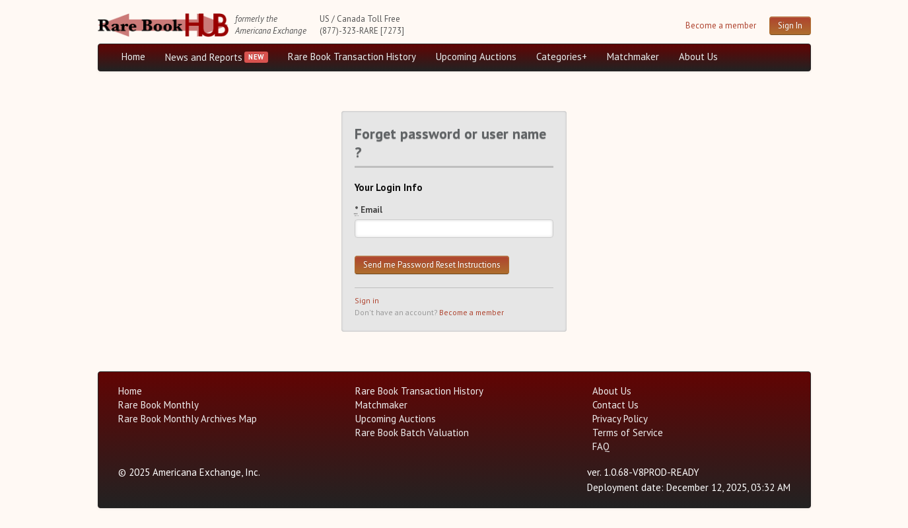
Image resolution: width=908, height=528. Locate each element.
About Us (698, 56)
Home (133, 56)
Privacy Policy (620, 418)
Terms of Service (627, 432)
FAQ (601, 446)
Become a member (720, 25)
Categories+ (561, 56)
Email (368, 210)
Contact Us (615, 404)
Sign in (367, 300)
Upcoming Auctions (476, 56)
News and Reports (203, 57)
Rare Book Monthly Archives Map (187, 418)
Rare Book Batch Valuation (412, 432)
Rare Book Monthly (158, 404)
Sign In (790, 25)
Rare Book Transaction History (352, 56)
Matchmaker (633, 56)
